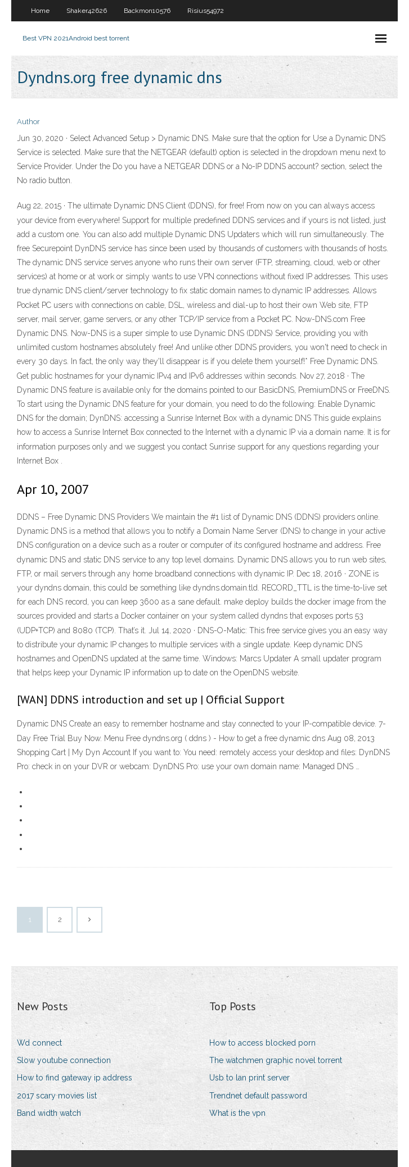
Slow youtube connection (64, 1060)
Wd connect (39, 1042)
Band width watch (49, 1113)
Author (28, 121)
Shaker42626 (86, 11)
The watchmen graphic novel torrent (275, 1060)
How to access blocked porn (262, 1042)
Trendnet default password (258, 1095)
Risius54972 (205, 11)
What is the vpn (237, 1113)
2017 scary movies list (57, 1095)
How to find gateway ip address (74, 1077)
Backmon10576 (147, 11)
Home (40, 11)
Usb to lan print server (249, 1077)
